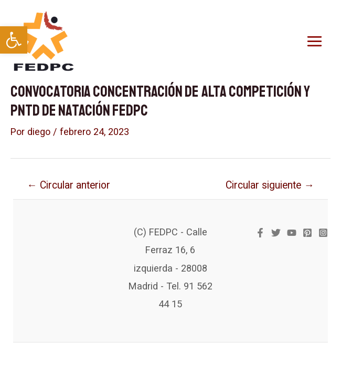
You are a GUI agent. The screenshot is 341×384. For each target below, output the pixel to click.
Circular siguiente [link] (270, 185)
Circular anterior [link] (68, 185)
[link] (13, 40)
